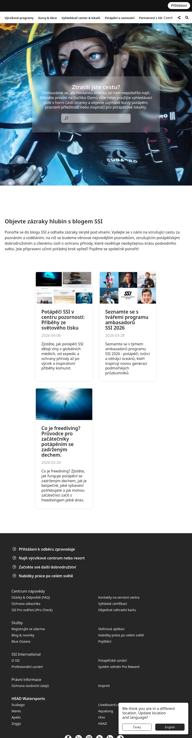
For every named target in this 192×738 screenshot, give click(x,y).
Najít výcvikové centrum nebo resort (49, 558)
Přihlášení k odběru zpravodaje (44, 549)
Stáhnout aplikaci (111, 629)
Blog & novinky (23, 635)
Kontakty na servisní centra (119, 597)
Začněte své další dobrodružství (44, 567)
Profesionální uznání (27, 666)
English (170, 727)
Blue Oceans (21, 641)
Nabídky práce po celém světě (43, 575)
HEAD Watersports (28, 698)
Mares (16, 711)
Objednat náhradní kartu (117, 610)
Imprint (104, 685)
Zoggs (16, 723)
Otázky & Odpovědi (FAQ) (31, 597)
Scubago (18, 705)
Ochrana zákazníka (26, 603)
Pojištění (104, 641)
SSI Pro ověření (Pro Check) (32, 610)
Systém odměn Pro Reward (118, 666)
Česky (137, 727)
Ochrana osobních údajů (30, 685)
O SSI (16, 660)
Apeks (16, 717)
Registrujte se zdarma (28, 629)
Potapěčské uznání (112, 660)
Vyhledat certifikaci (112, 603)
